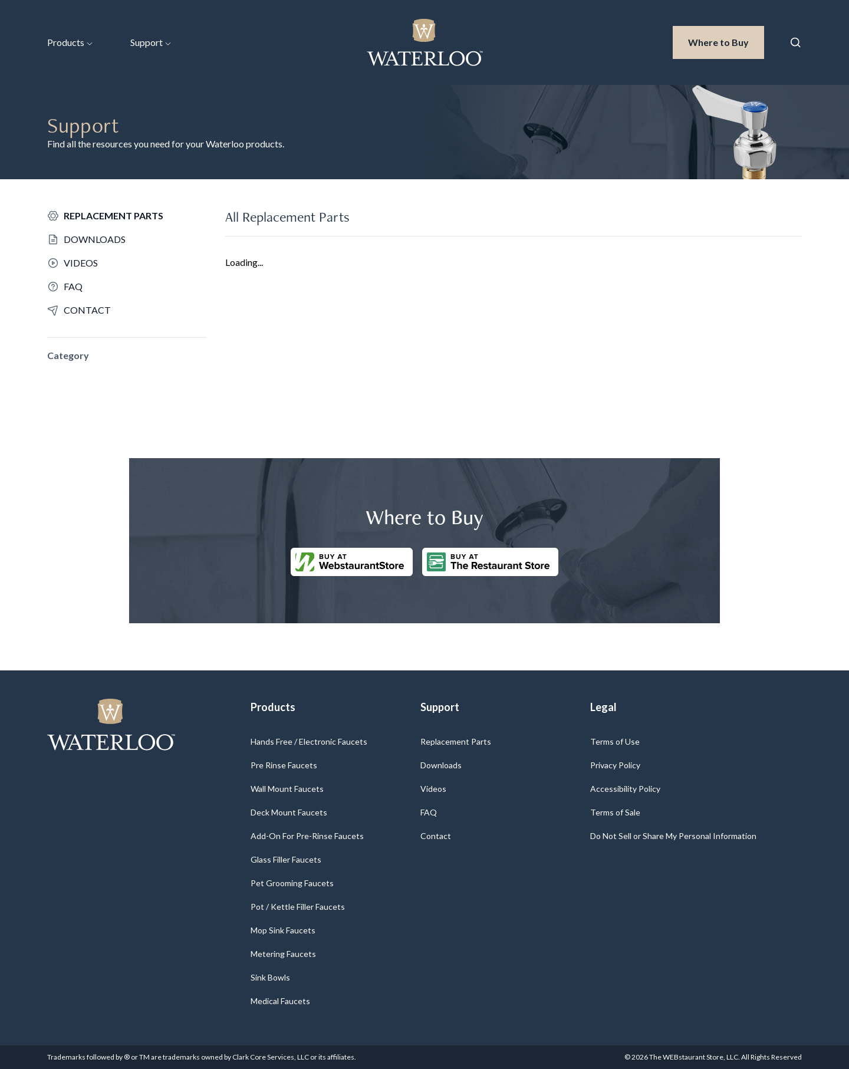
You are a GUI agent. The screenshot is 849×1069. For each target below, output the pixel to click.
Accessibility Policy (625, 789)
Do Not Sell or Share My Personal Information (673, 836)
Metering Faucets (283, 954)
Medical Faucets (280, 1001)
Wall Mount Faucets (287, 789)
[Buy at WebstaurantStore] (352, 562)
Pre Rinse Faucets (284, 765)
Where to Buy (726, 41)
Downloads (441, 765)
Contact (435, 836)
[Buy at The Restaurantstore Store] (490, 562)
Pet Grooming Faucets (292, 883)
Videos (433, 789)
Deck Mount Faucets (289, 812)
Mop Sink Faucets (283, 930)
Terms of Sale (615, 812)
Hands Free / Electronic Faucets (309, 741)
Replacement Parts (455, 741)
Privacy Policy (615, 765)
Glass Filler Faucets (286, 859)
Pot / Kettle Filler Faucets (298, 907)
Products (70, 42)
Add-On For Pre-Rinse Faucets (307, 836)
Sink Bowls (270, 977)
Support (150, 42)
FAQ (428, 812)
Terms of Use (615, 741)
